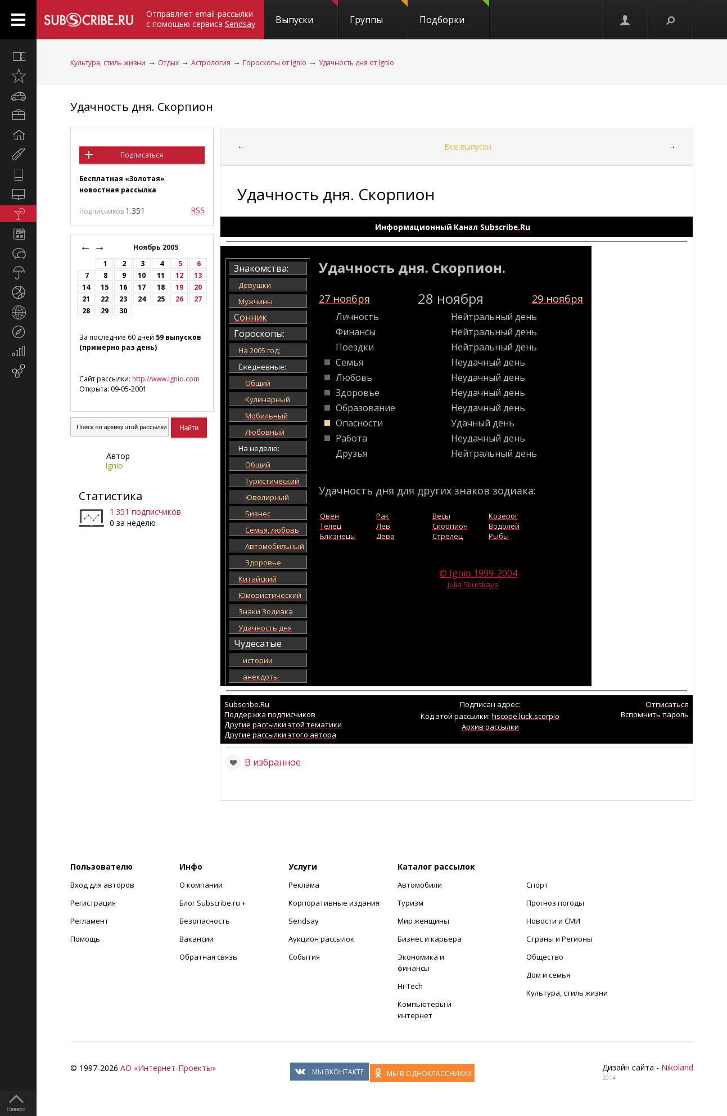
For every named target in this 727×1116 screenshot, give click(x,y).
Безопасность (204, 921)
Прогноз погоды (555, 903)
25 (161, 299)
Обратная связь (208, 957)
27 (198, 299)
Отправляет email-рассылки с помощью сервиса (200, 18)
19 (179, 287)
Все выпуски (467, 146)
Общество (544, 957)
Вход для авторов (102, 885)
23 (123, 299)
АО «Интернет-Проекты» (168, 1068)
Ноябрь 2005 (156, 247)
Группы (379, 13)
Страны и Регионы (559, 939)
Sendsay (303, 921)
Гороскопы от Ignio (274, 63)
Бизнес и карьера (430, 939)
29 (105, 311)
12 (179, 275)
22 (105, 299)
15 (105, 287)
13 (198, 275)
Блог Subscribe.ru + (213, 903)
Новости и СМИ (553, 921)
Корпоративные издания (334, 903)
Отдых (168, 63)
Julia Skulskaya (473, 584)
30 (123, 311)
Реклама (303, 885)
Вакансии (196, 939)
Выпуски (307, 13)
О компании (201, 885)
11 (161, 275)
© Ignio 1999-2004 (478, 573)
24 (142, 299)
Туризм (410, 903)
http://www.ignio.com (166, 379)
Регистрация (93, 903)
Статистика (110, 495)
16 (123, 287)
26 (179, 299)
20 (198, 287)
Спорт (537, 885)
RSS (198, 210)
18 (161, 287)
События (304, 957)
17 (142, 287)
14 (86, 287)
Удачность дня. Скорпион (141, 106)
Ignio (114, 465)
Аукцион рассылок (321, 939)
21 (86, 299)
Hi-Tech (410, 986)
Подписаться (141, 155)
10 (142, 275)
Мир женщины (423, 921)
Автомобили (420, 885)
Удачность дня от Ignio (356, 63)
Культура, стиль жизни (108, 63)
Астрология (211, 63)
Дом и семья (548, 975)
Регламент (89, 921)
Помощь (85, 939)
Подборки (454, 13)
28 (86, 311)
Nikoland (677, 1067)
